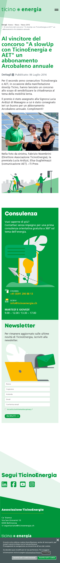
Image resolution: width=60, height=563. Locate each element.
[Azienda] (27, 394)
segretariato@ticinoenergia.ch (19, 526)
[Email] (27, 399)
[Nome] (27, 384)
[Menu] (56, 10)
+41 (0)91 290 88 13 (21, 294)
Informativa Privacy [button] (33, 553)
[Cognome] (27, 389)
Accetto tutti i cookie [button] (47, 558)
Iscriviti (11, 416)
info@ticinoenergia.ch (23, 303)
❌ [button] (57, 540)
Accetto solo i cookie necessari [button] (24, 558)
